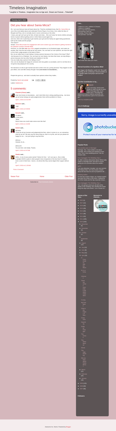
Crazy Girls (83, 318)
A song (83, 300)
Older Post (69, 176)
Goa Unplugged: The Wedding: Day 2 (89, 158)
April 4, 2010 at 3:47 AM (23, 150)
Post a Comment (18, 169)
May (82, 252)
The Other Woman (83, 342)
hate (26, 48)
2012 (81, 216)
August (83, 243)
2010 (81, 221)
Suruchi (18, 113)
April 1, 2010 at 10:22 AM (23, 99)
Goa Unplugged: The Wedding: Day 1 (89, 183)
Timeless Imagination (28, 8)
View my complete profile (85, 99)
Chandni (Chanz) (21, 92)
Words (83, 348)
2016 (81, 205)
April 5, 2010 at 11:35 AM (23, 165)
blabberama (19, 83)
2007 (81, 388)
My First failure (83, 304)
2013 (81, 213)
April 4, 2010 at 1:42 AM (23, 124)
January (83, 378)
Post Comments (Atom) (46, 182)
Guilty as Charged (83, 329)
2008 (81, 386)
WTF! (79, 166)
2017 (81, 203)
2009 (81, 383)
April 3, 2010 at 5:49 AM (23, 109)
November (84, 228)
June (83, 250)
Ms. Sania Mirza (64, 29)
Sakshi (18, 128)
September (84, 238)
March (83, 369)
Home (42, 176)
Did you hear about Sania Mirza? (83, 362)
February (84, 374)
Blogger (68, 427)
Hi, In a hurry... (83, 272)
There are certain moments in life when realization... (83, 289)
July (82, 247)
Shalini (18, 154)
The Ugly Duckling (83, 353)
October (83, 232)
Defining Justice (83, 174)
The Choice (83, 335)
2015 (81, 208)
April (83, 255)
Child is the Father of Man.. (83, 312)
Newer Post (15, 176)
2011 (81, 219)
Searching (83, 323)
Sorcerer (18, 103)
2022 (81, 200)
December (84, 224)
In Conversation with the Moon (83, 262)
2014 (81, 211)
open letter (30, 48)
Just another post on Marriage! (87, 148)
